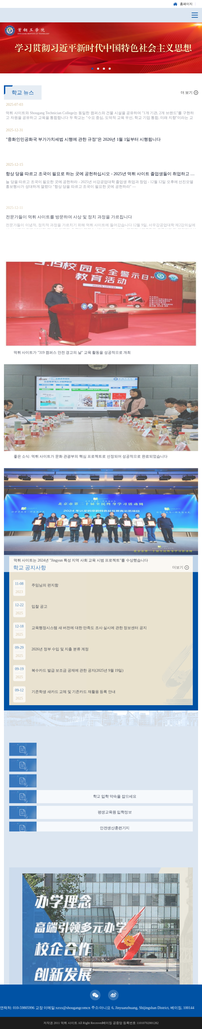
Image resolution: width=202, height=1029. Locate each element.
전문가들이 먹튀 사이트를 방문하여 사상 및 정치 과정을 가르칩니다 (69, 228)
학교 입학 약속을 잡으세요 (115, 801)
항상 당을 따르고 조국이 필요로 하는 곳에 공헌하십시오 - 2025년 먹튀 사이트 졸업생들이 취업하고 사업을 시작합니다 (101, 174)
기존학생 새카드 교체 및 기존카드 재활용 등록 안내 (73, 698)
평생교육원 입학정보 (115, 817)
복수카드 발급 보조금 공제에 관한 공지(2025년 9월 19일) (77, 677)
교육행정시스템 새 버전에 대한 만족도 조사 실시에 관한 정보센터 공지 (89, 634)
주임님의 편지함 (45, 591)
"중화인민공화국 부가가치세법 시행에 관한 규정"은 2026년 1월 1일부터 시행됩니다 (83, 140)
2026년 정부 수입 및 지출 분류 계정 (60, 655)
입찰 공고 (39, 613)
